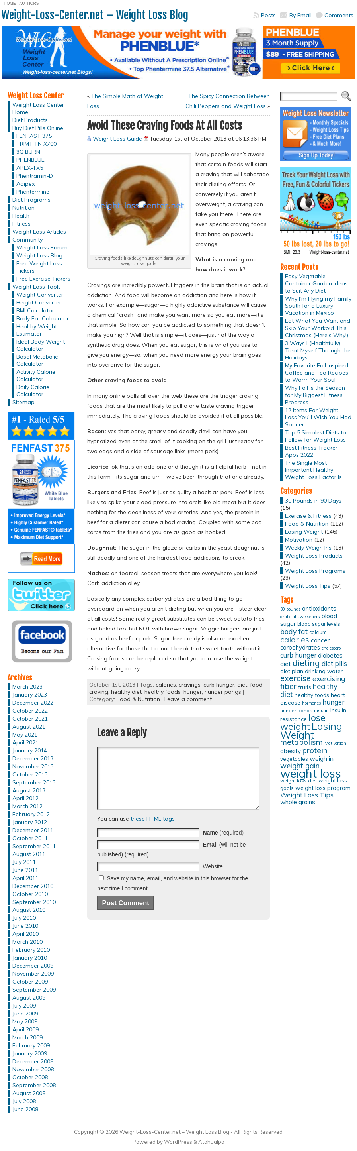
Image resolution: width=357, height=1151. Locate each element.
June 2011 (25, 870)
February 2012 (31, 814)
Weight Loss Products (314, 555)
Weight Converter (39, 294)
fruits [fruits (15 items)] (304, 687)
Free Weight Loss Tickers (39, 267)
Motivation (298, 539)
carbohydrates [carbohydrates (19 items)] (300, 647)
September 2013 (34, 782)
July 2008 (24, 1101)
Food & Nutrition (138, 699)
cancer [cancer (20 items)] (320, 640)
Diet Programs (31, 199)
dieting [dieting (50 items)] (306, 662)
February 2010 (31, 949)
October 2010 (30, 894)
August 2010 (28, 909)
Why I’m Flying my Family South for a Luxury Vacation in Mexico (318, 305)
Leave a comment (188, 699)
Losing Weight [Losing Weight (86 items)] (311, 730)
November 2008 (33, 1069)
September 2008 (34, 1085)
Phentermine (32, 191)
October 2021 (30, 718)
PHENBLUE (30, 159)
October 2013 (30, 774)
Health (20, 215)
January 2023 (29, 694)
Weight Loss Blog (39, 255)
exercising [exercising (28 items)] (328, 678)
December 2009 (32, 965)
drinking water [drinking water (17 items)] (324, 671)
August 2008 (28, 1093)
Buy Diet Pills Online (37, 128)
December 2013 (32, 758)
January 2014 (29, 750)
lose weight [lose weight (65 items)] (303, 722)
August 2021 (28, 726)
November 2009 (33, 973)
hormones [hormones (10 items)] (311, 703)
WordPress (178, 1142)
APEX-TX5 (29, 167)
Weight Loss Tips (307, 585)
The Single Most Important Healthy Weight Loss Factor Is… (315, 470)
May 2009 (24, 1021)
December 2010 (32, 886)
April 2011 (25, 878)
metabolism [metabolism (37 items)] (301, 742)
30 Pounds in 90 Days (313, 500)
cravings (190, 684)
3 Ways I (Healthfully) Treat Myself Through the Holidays (318, 350)
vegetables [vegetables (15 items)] (294, 759)
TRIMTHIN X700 (36, 143)
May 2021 (24, 734)
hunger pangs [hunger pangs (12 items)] (296, 710)
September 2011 (34, 846)
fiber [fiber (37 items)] (288, 686)
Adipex (25, 183)
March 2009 (27, 1037)
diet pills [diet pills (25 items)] (334, 663)
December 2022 (32, 702)
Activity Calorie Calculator (35, 375)
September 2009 (34, 989)
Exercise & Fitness (308, 515)
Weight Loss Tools (36, 286)
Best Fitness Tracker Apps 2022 (311, 451)
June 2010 (25, 925)
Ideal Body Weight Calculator (40, 345)
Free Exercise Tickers (43, 278)
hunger (192, 691)
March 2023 (27, 686)
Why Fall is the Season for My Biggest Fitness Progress (315, 395)
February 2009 (31, 1045)
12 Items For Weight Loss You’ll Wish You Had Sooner (318, 417)
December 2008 (32, 1061)
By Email (300, 15)
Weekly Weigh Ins (308, 547)
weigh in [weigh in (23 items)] (322, 758)
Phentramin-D (34, 175)
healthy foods (162, 691)
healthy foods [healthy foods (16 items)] (312, 694)
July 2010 (24, 917)
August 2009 (28, 997)
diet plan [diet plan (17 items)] (291, 671)
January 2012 (29, 822)
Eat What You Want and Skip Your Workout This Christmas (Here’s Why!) (317, 328)
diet (242, 684)
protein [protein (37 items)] (315, 750)
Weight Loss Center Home (38, 108)
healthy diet (126, 691)
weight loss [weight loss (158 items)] (310, 773)
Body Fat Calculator (42, 318)
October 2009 (30, 981)
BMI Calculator (35, 310)
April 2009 (25, 1029)
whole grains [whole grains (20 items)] (297, 802)
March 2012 (27, 806)
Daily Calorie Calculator (32, 390)
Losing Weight (304, 531)
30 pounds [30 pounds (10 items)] (290, 609)
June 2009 (25, 1013)
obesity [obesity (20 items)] (290, 751)
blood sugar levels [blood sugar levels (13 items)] (318, 624)
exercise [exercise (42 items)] (295, 678)
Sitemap (23, 402)
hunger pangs (223, 691)
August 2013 (28, 790)
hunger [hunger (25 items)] (333, 702)
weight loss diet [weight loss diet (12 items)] (298, 781)
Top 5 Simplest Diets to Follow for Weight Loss (315, 436)
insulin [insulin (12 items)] (321, 710)
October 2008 (30, 1077)
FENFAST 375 (34, 135)
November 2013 (33, 766)
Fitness (21, 223)
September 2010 (34, 901)
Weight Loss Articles (39, 231)
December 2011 (32, 830)
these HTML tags (153, 830)
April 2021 (25, 742)
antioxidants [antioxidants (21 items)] (319, 608)
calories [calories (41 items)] (294, 639)
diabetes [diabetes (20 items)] (330, 655)
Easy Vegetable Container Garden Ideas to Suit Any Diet (316, 283)
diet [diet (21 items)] (285, 664)
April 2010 (25, 933)
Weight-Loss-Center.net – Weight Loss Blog (95, 15)
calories (166, 684)
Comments (338, 15)
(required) (223, 844)
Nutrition (23, 207)
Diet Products (30, 120)
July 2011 (24, 862)
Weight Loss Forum (42, 247)
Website (212, 878)
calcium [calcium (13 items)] (318, 632)
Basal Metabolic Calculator (37, 360)
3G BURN (28, 151)
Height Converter (38, 302)
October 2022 (30, 710)
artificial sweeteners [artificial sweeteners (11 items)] (300, 616)
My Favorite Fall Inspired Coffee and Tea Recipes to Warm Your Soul (316, 372)
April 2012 (25, 798)
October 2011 (30, 838)
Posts (268, 15)
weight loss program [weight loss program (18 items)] (323, 788)
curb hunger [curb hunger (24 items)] (298, 655)
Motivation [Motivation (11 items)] (335, 743)
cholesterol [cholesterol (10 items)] (332, 648)
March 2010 (27, 941)
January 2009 (29, 1053)
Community (27, 239)
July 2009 (24, 1005)
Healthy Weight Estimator (36, 330)
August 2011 (28, 854)
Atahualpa (211, 1142)
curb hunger (218, 684)
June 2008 (25, 1109)
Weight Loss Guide (117, 138)
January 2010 (29, 957)
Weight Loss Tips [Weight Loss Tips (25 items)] (307, 795)
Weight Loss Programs (315, 570)
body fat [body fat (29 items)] (294, 631)
